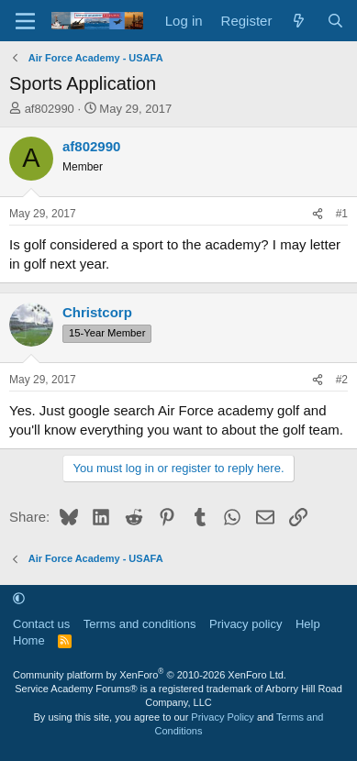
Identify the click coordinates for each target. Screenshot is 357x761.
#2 (342, 379)
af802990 (49, 109)
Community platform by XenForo (149, 674)
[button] (18, 598)
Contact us (41, 624)
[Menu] (25, 21)
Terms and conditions (140, 624)
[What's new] (299, 21)
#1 (342, 213)
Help (308, 624)
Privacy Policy (222, 716)
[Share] (317, 214)
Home (29, 640)
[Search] (335, 21)
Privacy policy (245, 624)
